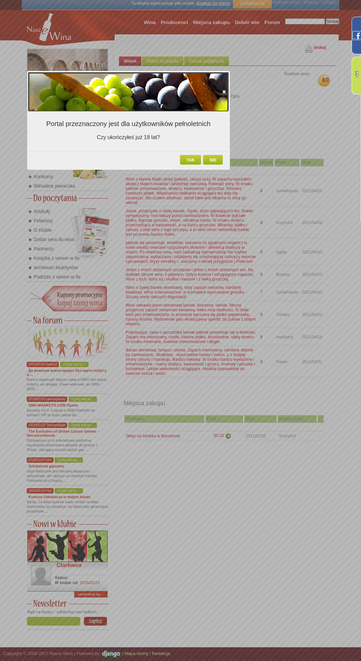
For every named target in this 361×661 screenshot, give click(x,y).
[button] (224, 91)
